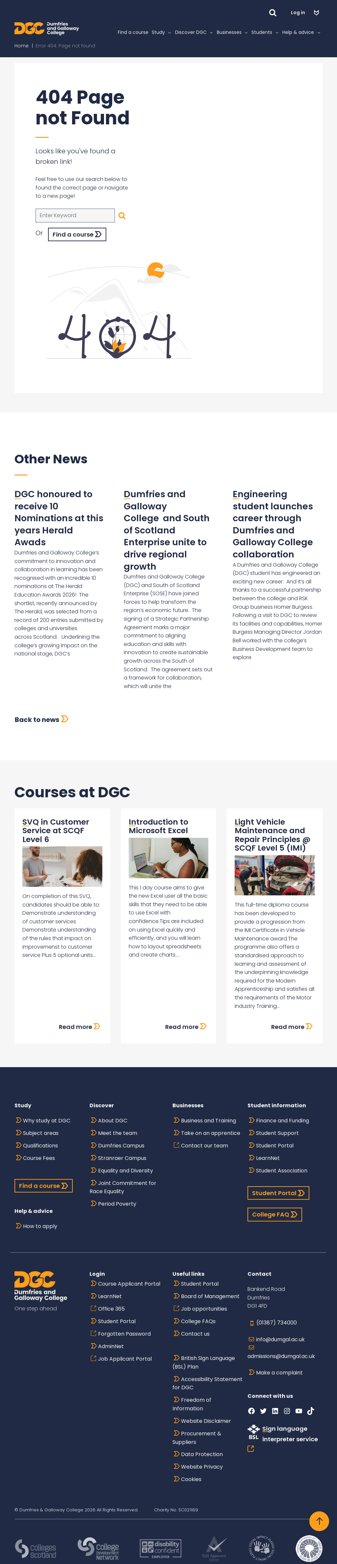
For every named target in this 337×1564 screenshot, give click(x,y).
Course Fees (39, 1158)
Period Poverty (117, 1204)
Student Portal (275, 1145)
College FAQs (198, 1321)
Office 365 (111, 1309)
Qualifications (40, 1145)
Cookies (191, 1479)
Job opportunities (204, 1309)
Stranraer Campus (122, 1158)
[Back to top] (319, 1521)
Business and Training (208, 1120)
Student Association (281, 1170)
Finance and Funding (282, 1120)
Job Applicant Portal (125, 1359)
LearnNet (268, 1158)
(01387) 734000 (276, 1322)
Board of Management (210, 1296)
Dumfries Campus (121, 1145)
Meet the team (117, 1133)
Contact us (195, 1334)
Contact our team (204, 1145)
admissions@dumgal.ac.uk (281, 1356)
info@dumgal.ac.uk (280, 1339)
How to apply (40, 1226)
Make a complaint (279, 1372)
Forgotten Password (124, 1334)
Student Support (277, 1133)
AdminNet (111, 1346)
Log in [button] (298, 12)
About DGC (112, 1120)
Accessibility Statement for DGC (207, 1383)
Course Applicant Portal (129, 1284)
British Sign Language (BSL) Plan (203, 1362)
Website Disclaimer (206, 1421)
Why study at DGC (46, 1120)
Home (21, 45)
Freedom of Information (191, 1404)
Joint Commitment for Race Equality (123, 1187)
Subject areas (41, 1133)
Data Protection (202, 1454)
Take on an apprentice (210, 1133)
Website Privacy (202, 1467)
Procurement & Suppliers (196, 1438)
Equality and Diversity (125, 1170)
